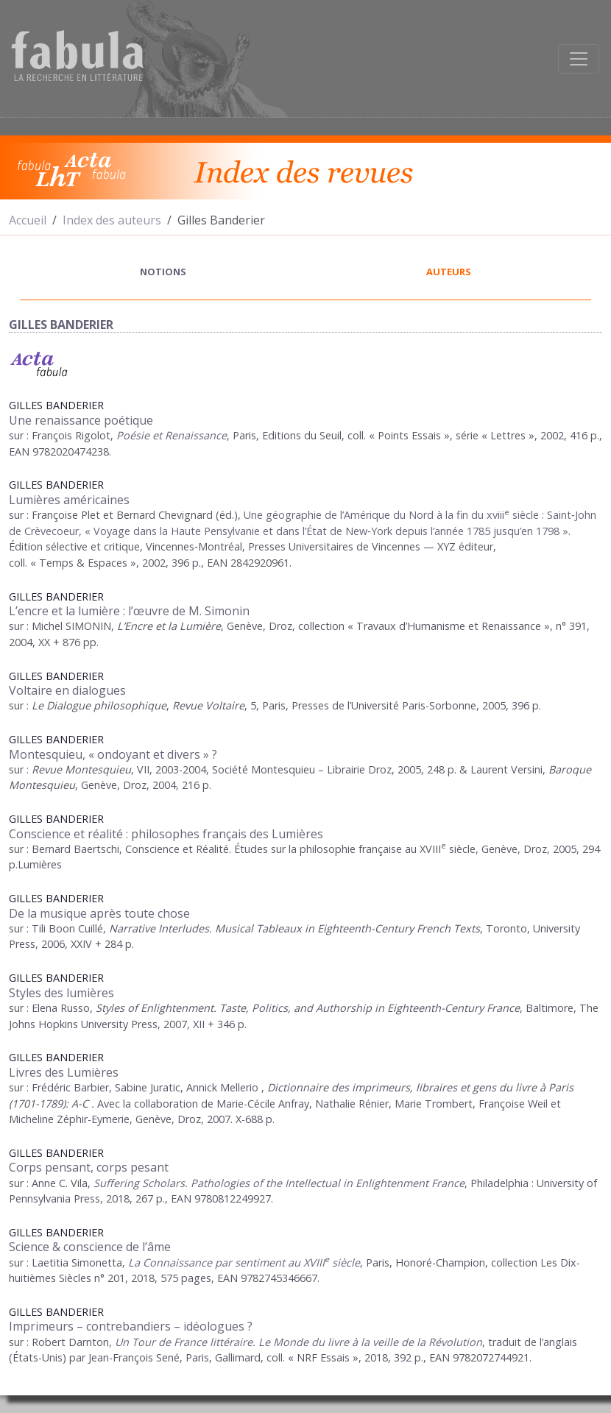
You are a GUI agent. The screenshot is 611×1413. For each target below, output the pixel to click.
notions (163, 271)
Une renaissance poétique (81, 420)
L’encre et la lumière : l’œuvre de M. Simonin (129, 611)
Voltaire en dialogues (67, 690)
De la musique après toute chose (99, 913)
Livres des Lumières (64, 1072)
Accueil (27, 220)
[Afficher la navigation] (578, 59)
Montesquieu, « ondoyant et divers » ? (113, 754)
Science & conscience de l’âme (90, 1247)
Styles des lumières (61, 993)
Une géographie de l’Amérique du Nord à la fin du (365, 515)
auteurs (448, 271)
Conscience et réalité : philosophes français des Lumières (166, 834)
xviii (495, 515)
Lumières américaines (69, 500)
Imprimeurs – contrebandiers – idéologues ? (130, 1326)
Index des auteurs (112, 220)
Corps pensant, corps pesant (89, 1167)
